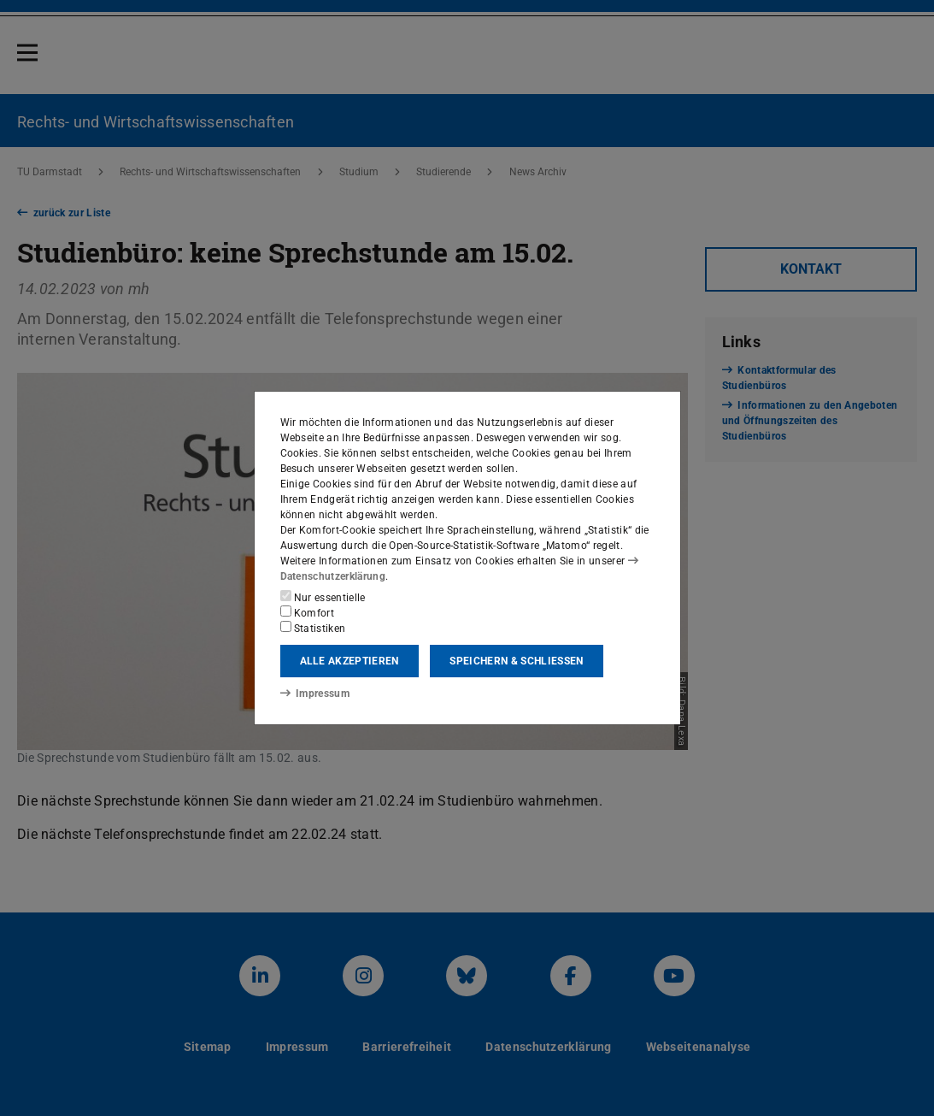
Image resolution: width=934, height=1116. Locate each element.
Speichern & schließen (516, 661)
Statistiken (313, 628)
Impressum (315, 694)
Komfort (307, 612)
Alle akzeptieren (349, 661)
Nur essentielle (323, 597)
